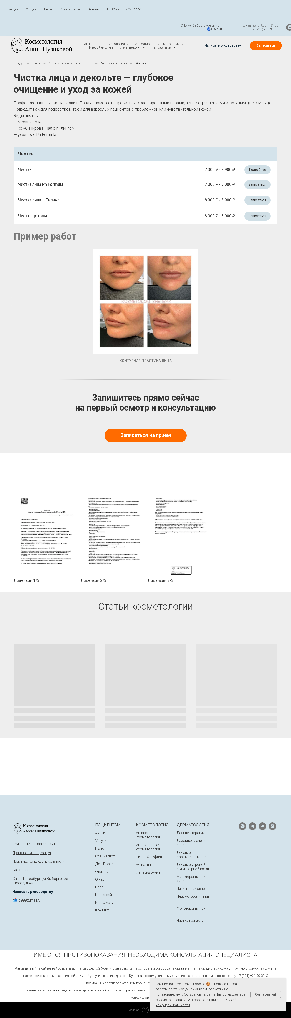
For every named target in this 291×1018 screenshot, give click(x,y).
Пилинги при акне (191, 889)
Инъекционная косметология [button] (157, 44)
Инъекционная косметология (148, 847)
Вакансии (20, 870)
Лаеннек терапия (191, 833)
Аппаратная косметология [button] (104, 44)
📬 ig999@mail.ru (27, 900)
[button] (223, 45)
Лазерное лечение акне (192, 842)
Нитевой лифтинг (100, 47)
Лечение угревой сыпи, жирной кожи (193, 866)
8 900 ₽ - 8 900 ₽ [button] (220, 200)
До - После (104, 864)
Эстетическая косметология (71, 63)
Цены (48, 9)
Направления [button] (161, 47)
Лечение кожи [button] (131, 47)
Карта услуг (105, 902)
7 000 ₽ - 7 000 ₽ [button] (220, 184)
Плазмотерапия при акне (193, 898)
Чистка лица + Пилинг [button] (38, 200)
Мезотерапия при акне (191, 878)
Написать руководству (33, 891)
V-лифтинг (144, 864)
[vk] (262, 829)
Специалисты (70, 9)
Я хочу (114, 9)
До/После (133, 9)
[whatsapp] (267, 27)
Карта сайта (105, 895)
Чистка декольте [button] (34, 215)
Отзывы (93, 9)
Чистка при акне (190, 920)
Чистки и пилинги (114, 63)
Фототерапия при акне (191, 910)
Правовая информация (32, 853)
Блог (99, 887)
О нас (100, 879)
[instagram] (272, 829)
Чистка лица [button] (40, 184)
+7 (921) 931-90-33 (242, 29)
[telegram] (277, 27)
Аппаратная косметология (148, 835)
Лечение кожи (148, 873)
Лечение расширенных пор (192, 854)
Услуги (31, 9)
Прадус (19, 63)
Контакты (103, 910)
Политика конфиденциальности (39, 861)
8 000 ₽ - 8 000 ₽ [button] (220, 215)
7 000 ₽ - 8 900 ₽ (220, 169)
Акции (13, 9)
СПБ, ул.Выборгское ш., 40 (177, 25)
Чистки (141, 63)
